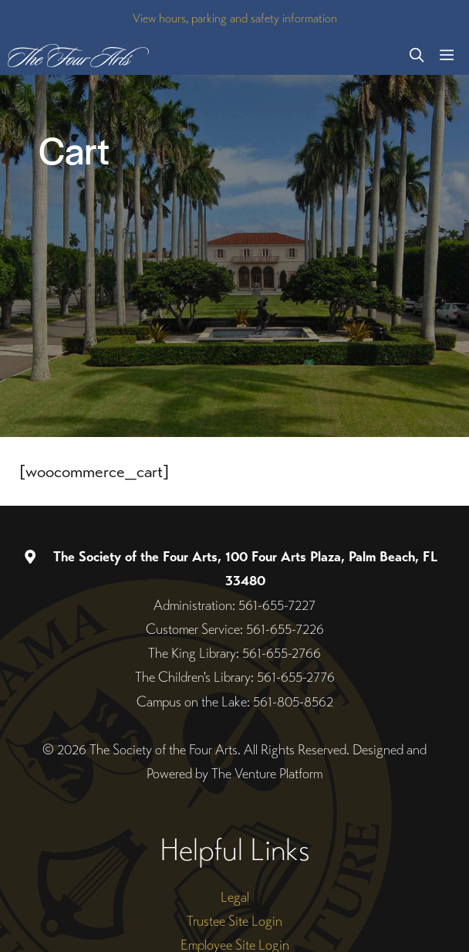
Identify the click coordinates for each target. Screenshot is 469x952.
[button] (416, 55)
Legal (235, 897)
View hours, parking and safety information (235, 18)
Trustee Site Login (234, 921)
